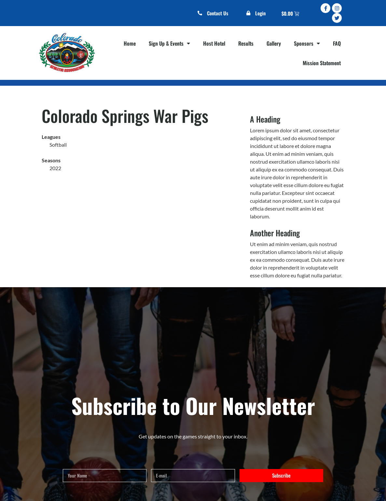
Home (130, 43)
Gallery (274, 43)
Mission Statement (322, 63)
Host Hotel (214, 43)
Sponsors (307, 43)
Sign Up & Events (169, 43)
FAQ (337, 43)
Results (246, 43)
